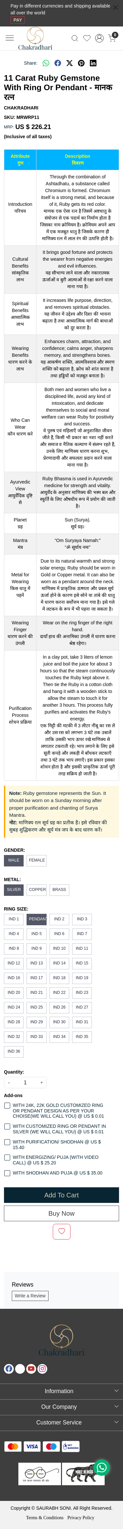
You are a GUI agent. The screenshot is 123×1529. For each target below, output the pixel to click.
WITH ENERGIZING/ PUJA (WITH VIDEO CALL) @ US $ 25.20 (55, 1160)
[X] (20, 1369)
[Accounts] (99, 38)
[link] (75, 38)
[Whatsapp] (46, 63)
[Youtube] (31, 1369)
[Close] (115, 7)
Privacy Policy (80, 1517)
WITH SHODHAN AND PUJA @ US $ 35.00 (57, 1173)
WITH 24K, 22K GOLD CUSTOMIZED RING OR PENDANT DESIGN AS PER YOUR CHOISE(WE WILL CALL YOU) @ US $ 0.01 (58, 1111)
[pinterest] (81, 63)
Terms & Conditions (44, 1517)
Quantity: (14, 1072)
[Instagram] (42, 1369)
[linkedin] (93, 63)
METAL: (12, 879)
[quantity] (25, 1082)
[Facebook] (9, 1369)
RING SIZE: (16, 909)
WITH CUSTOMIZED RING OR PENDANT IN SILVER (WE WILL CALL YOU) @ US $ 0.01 (59, 1129)
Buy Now (61, 1213)
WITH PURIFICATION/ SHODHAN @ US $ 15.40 (57, 1144)
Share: (30, 63)
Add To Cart (61, 1195)
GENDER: (14, 850)
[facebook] (58, 63)
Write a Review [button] (30, 1295)
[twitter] (69, 63)
